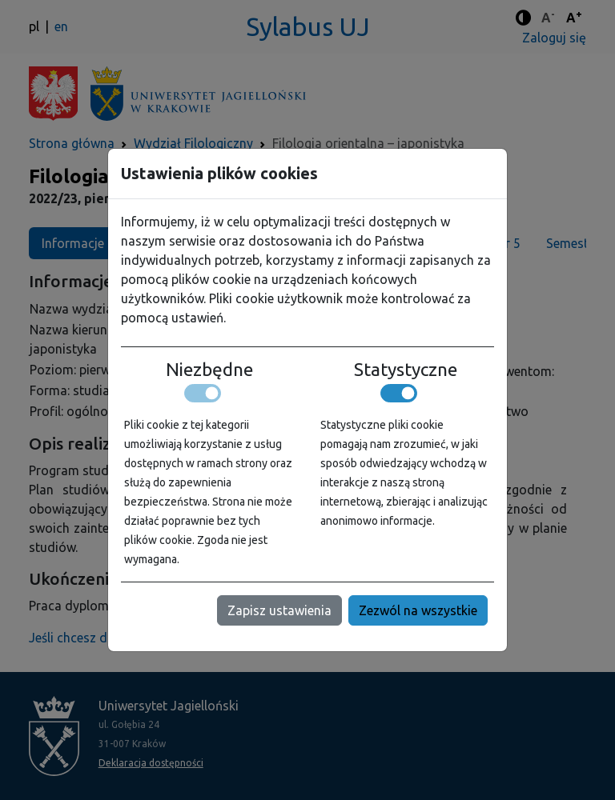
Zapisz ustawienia (279, 610)
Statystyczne (405, 369)
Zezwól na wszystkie (418, 610)
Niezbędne (209, 369)
